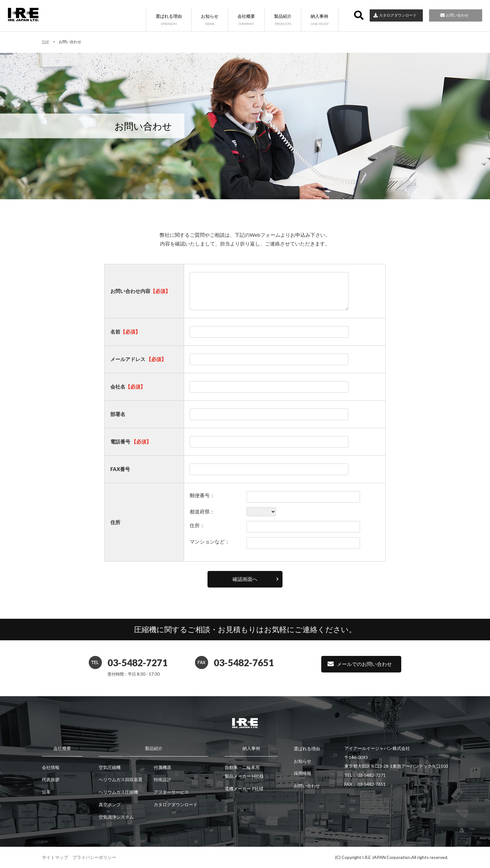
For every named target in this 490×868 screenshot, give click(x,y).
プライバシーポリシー (94, 857)
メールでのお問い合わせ (364, 664)
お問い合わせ (457, 15)
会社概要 (246, 20)
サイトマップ (55, 857)
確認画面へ (245, 579)
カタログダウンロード (398, 15)
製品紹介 (283, 20)
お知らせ (209, 20)
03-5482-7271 (138, 662)
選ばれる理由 (169, 20)
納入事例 (320, 20)
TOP (45, 41)
